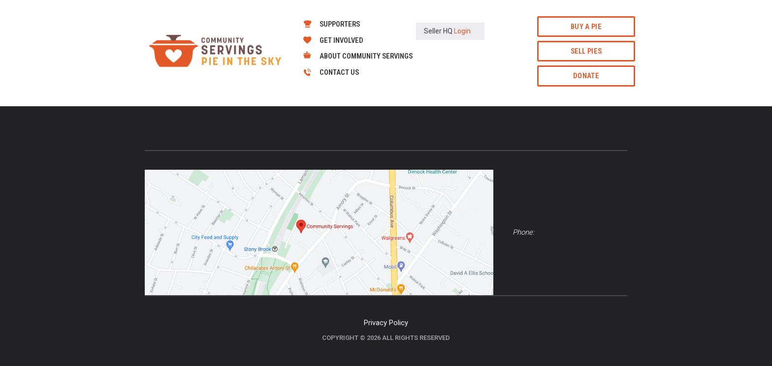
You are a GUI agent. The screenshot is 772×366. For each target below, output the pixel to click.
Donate (586, 75)
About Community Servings (366, 56)
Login (462, 31)
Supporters (340, 24)
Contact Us (339, 72)
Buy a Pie (586, 26)
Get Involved (341, 40)
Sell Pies (586, 51)
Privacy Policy (386, 322)
